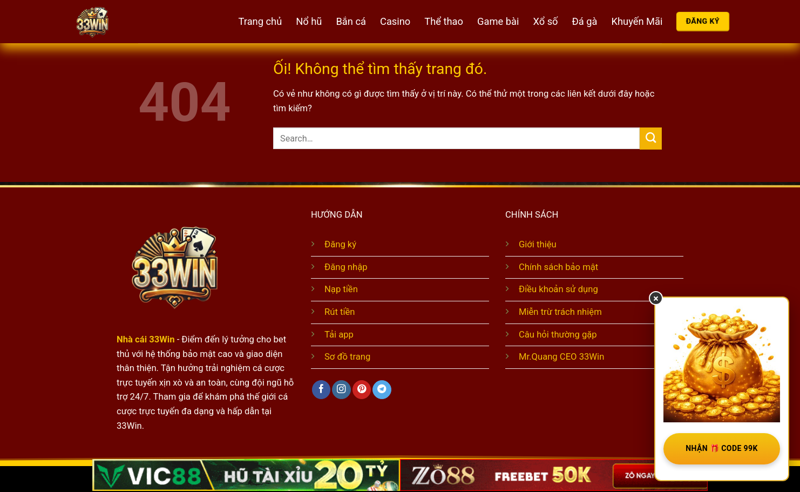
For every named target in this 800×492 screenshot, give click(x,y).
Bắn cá (351, 21)
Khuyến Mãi (637, 21)
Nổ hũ (309, 21)
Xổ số (545, 21)
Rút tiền (339, 312)
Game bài (498, 21)
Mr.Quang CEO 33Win (561, 357)
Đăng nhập (346, 267)
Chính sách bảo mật (558, 267)
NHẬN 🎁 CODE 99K (722, 448)
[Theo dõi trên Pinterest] (361, 389)
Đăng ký (340, 244)
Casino (395, 21)
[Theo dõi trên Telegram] (381, 389)
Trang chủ (260, 21)
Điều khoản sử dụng (558, 289)
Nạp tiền (341, 289)
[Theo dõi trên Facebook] (321, 389)
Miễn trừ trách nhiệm (560, 312)
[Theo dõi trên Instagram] (341, 389)
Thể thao (443, 21)
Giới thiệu (538, 244)
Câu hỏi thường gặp (558, 334)
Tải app (339, 334)
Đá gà (585, 21)
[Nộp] (651, 138)
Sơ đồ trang (347, 357)
